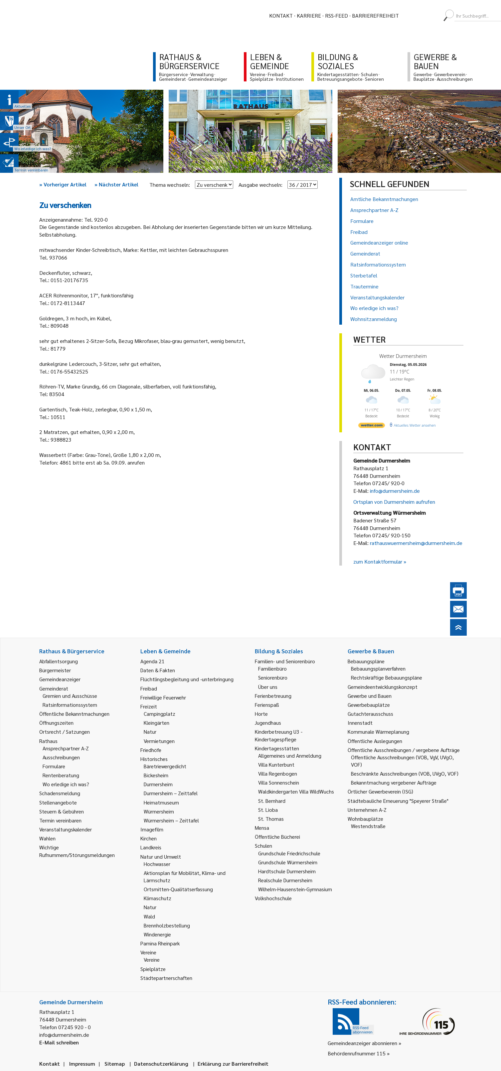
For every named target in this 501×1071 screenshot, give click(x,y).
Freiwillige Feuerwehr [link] (163, 697)
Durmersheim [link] (158, 784)
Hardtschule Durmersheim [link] (287, 871)
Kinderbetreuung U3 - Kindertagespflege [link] (278, 735)
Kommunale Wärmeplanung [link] (378, 731)
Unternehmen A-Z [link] (367, 809)
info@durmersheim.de (395, 490)
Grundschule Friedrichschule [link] (289, 853)
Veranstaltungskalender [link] (65, 829)
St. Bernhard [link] (271, 800)
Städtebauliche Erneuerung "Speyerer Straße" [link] (398, 800)
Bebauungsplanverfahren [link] (378, 668)
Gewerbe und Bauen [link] (370, 695)
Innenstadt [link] (360, 722)
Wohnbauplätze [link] (365, 818)
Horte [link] (261, 713)
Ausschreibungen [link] (61, 757)
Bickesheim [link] (156, 775)
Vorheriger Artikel (62, 184)
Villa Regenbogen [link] (277, 773)
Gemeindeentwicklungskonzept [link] (383, 686)
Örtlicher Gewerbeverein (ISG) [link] (380, 791)
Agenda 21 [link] (152, 661)
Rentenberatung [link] (61, 775)
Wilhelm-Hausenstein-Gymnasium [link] (295, 889)
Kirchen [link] (148, 838)
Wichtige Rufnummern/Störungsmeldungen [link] (77, 851)
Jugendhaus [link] (268, 722)
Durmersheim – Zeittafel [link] (171, 793)
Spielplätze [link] (153, 968)
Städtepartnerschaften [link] (166, 977)
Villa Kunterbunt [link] (276, 764)
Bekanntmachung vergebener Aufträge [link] (393, 782)
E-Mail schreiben (59, 1042)
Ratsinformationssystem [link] (70, 704)
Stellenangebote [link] (58, 802)
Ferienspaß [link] (267, 704)
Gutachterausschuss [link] (370, 713)
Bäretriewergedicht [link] (165, 766)
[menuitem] (410, 15)
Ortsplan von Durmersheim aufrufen (394, 501)
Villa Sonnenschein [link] (278, 782)
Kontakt (281, 15)
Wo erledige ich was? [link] (66, 784)
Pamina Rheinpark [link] (160, 943)
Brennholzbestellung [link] (167, 925)
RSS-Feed (336, 15)
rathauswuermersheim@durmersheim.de (416, 542)
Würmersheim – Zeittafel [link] (171, 820)
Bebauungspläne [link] (366, 661)
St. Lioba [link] (268, 809)
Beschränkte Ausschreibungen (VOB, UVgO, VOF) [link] (404, 773)
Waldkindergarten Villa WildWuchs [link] (296, 791)
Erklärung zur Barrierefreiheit (233, 1063)
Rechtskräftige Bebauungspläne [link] (386, 677)
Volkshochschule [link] (273, 898)
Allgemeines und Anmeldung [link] (289, 755)
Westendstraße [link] (368, 825)
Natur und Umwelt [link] (160, 856)
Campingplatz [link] (159, 713)
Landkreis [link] (150, 847)
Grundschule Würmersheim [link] (287, 862)
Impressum (82, 1063)
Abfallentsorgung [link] (58, 661)
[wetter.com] (371, 426)
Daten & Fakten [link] (157, 670)
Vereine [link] (152, 959)
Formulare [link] (54, 766)
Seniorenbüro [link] (272, 677)
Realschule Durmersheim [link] (285, 880)
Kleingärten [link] (156, 722)
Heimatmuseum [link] (161, 802)
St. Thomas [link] (271, 818)
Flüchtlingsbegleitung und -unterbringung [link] (187, 679)
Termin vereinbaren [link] (60, 820)
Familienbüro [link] (272, 668)
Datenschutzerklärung (161, 1063)
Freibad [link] (148, 688)
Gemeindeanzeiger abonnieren (362, 1042)
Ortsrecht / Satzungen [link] (64, 731)
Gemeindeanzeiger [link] (60, 679)
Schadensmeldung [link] (59, 793)
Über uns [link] (267, 686)
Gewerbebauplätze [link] (369, 704)
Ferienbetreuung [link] (273, 695)
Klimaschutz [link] (157, 898)
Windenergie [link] (157, 934)
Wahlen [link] (47, 838)
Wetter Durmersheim (403, 356)
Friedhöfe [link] (150, 749)
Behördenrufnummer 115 (357, 1053)
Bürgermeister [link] (55, 670)
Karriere (309, 15)
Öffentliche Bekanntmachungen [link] (74, 713)
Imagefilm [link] (151, 829)
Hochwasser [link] (157, 863)
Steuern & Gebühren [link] (61, 811)
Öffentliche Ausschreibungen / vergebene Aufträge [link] (404, 749)
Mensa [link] (262, 827)
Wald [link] (149, 916)
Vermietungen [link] (159, 740)
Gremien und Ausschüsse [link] (70, 695)
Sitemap (114, 1063)
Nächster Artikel (116, 184)
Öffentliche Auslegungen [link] (375, 740)
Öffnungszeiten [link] (56, 722)
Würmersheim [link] (159, 811)
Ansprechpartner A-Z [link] (66, 748)
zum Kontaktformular (377, 561)
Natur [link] (150, 731)
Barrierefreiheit (375, 15)
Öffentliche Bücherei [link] (277, 836)
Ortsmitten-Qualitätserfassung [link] (178, 889)
